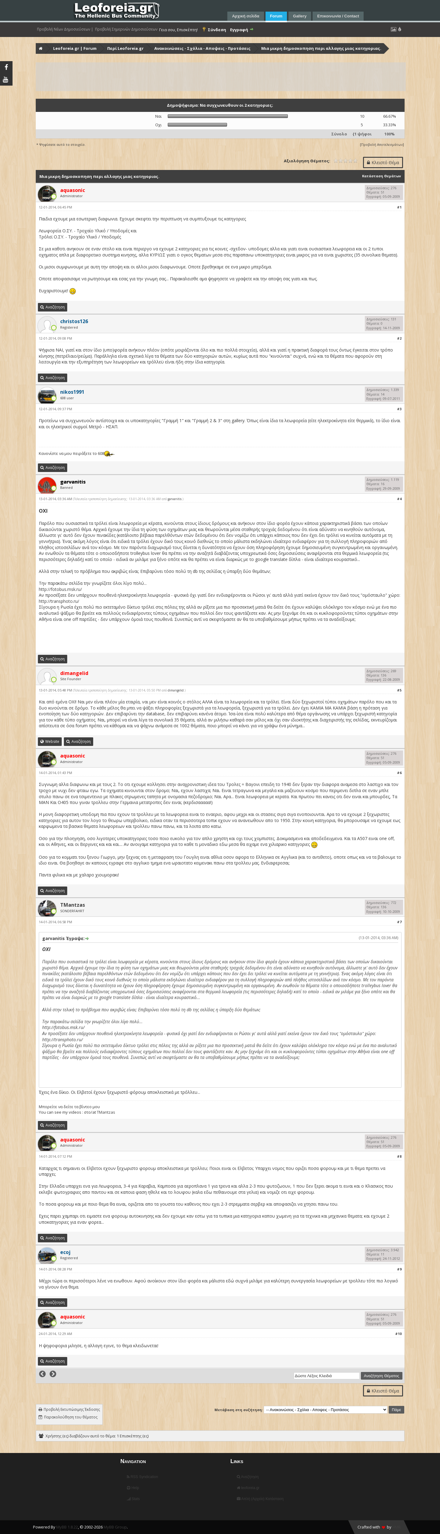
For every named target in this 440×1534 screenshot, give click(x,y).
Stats (133, 1499)
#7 (399, 922)
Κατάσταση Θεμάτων (381, 176)
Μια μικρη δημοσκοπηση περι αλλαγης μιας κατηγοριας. (321, 48)
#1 (399, 207)
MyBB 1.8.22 (67, 1527)
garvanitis (175, 499)
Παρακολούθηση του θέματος (70, 1417)
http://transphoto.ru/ (59, 601)
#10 (398, 1333)
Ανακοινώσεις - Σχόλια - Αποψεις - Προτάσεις (202, 48)
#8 (399, 1156)
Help (133, 1488)
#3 (399, 409)
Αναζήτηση (248, 1477)
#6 (399, 772)
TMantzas (72, 905)
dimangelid (176, 690)
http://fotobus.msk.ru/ (60, 589)
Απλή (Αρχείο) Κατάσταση (260, 1499)
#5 (399, 690)
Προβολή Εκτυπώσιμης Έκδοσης (72, 1409)
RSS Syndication (142, 1477)
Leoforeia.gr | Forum (75, 48)
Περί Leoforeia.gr (125, 48)
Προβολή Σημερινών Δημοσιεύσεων (126, 29)
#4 (399, 498)
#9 (399, 1269)
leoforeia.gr (248, 1488)
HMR (396, 1527)
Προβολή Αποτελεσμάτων (382, 144)
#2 (399, 338)
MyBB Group (115, 1527)
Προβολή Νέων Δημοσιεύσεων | (65, 29)
